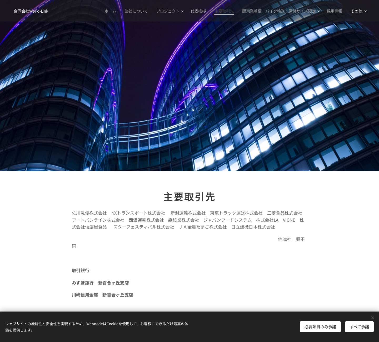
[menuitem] (108, 10)
